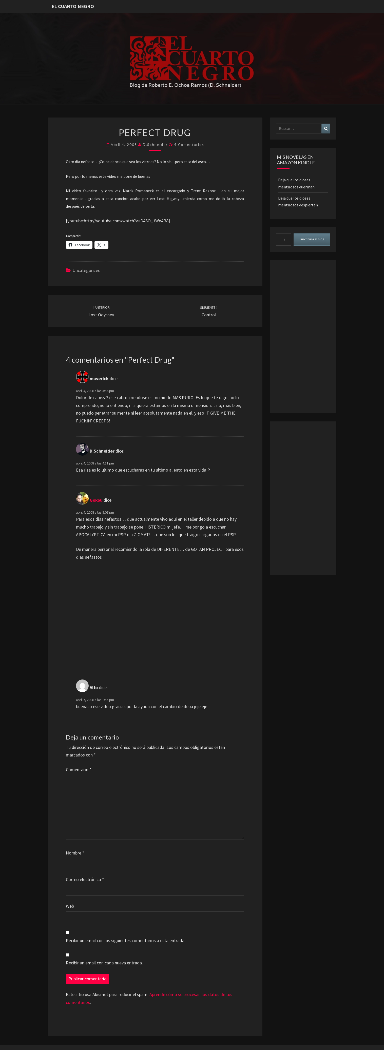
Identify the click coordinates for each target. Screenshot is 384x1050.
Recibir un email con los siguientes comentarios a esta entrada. (125, 940)
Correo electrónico (85, 879)
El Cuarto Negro (72, 6)
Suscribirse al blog (312, 239)
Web (70, 906)
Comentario (78, 769)
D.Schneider (155, 144)
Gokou (96, 500)
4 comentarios (189, 144)
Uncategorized (86, 270)
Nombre (75, 853)
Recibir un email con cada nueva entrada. (104, 963)
